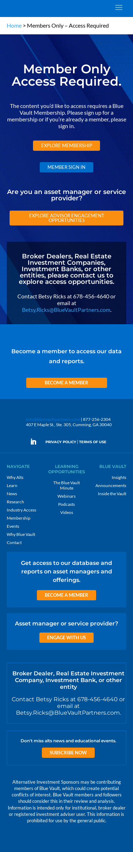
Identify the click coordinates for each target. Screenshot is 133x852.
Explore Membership (66, 145)
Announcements (110, 485)
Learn (12, 485)
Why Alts (15, 477)
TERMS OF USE (92, 442)
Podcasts (66, 504)
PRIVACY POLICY (60, 442)
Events (13, 526)
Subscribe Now (68, 752)
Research (15, 501)
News (12, 493)
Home (14, 25)
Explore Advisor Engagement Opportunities (66, 218)
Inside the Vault (112, 493)
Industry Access (21, 510)
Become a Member (66, 382)
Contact (14, 542)
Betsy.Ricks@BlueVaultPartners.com (66, 309)
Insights (119, 477)
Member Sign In (66, 167)
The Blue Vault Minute (66, 485)
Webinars (66, 496)
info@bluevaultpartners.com (53, 419)
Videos (66, 512)
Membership (19, 518)
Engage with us (66, 637)
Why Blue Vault (21, 534)
